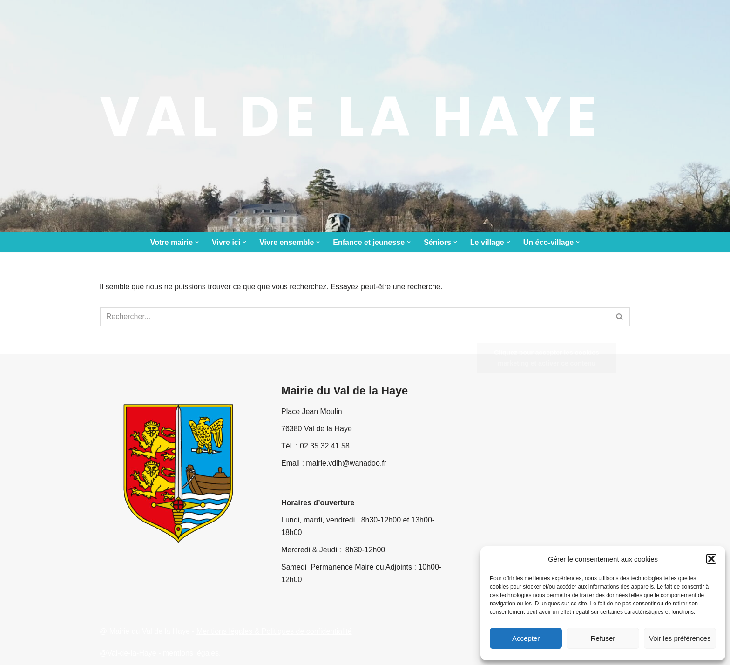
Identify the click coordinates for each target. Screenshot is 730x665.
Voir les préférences (680, 638)
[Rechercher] (354, 316)
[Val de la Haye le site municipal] (351, 116)
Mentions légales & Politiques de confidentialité (274, 631)
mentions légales (191, 653)
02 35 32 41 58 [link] (325, 446)
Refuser (603, 638)
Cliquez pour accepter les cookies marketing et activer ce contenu (546, 358)
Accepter (526, 638)
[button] (711, 558)
